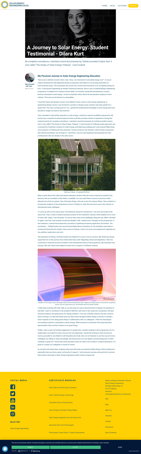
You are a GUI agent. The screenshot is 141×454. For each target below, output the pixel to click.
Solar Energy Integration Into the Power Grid (65, 417)
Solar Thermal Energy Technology (61, 395)
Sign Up (133, 6)
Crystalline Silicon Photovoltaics (61, 402)
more (120, 447)
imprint (130, 451)
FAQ (106, 399)
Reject (30, 447)
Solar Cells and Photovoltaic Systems (62, 388)
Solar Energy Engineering (19, 428)
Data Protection (111, 433)
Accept (75, 447)
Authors (122, 6)
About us (108, 410)
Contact (108, 421)
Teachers (108, 416)
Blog (112, 6)
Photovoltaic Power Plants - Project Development (67, 433)
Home (104, 6)
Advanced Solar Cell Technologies (61, 425)
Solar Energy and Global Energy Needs (63, 410)
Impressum (109, 427)
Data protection (135, 451)
